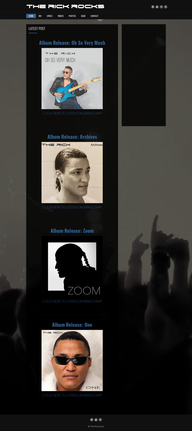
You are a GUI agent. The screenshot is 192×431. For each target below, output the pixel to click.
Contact (95, 15)
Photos (72, 15)
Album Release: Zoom (72, 230)
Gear (83, 15)
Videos (61, 15)
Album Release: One (72, 324)
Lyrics (49, 15)
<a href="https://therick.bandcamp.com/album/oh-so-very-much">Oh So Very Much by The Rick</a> (143, 75)
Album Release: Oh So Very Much (72, 42)
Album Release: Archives (72, 136)
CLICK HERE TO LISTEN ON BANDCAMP (72, 113)
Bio (40, 15)
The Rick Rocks (65, 6)
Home (31, 15)
